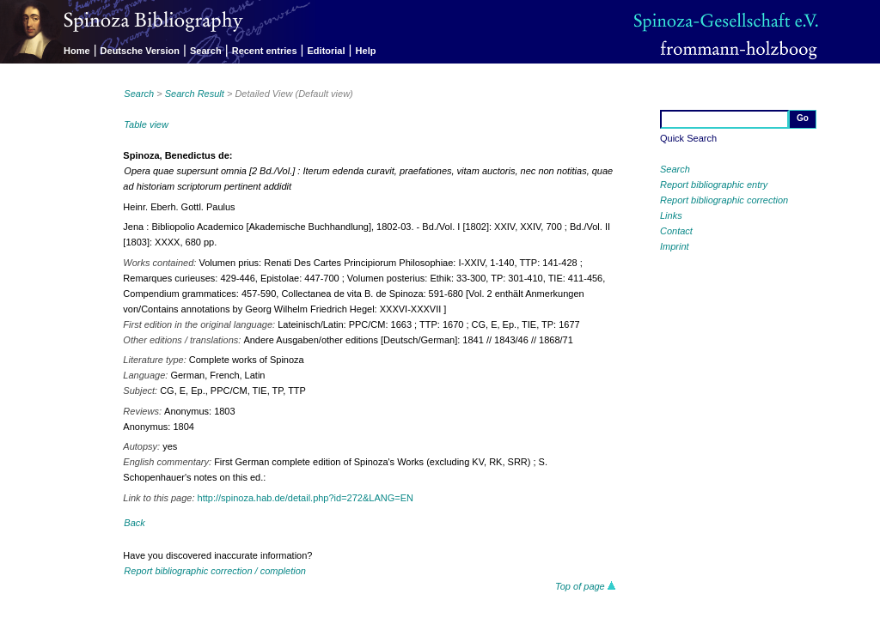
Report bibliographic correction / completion (215, 571)
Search (206, 50)
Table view (146, 124)
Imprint (674, 246)
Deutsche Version (140, 50)
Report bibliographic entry (713, 184)
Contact (676, 231)
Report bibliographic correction (724, 200)
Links (671, 215)
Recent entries (264, 50)
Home (77, 50)
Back (134, 523)
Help (366, 50)
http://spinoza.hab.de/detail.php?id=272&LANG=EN (305, 498)
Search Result (194, 93)
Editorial (326, 50)
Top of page (585, 586)
